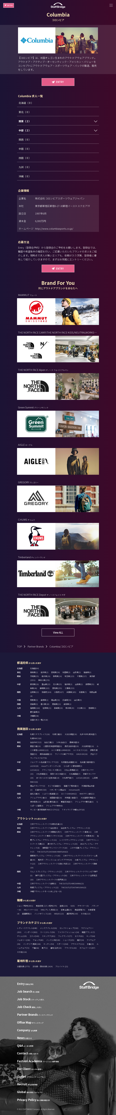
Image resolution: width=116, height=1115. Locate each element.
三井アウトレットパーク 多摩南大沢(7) (46, 832)
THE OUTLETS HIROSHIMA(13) (71, 883)
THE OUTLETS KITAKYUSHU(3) (73, 887)
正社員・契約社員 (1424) (43, 966)
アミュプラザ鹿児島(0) (84, 801)
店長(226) (64, 905)
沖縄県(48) (34, 715)
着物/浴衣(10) (56, 948)
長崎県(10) (58, 708)
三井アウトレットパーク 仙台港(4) (44, 828)
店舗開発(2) (27, 913)
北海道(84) (34, 668)
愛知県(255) (57, 688)
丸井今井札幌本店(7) (88, 734)
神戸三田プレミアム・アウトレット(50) (51, 875)
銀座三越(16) (35, 746)
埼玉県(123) (69, 676)
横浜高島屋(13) (46, 754)
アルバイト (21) (61, 966)
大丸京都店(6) (42, 774)
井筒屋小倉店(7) (71, 797)
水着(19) (90, 944)
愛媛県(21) (56, 704)
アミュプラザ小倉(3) (38, 797)
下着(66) (35, 948)
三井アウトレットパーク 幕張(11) (77, 832)
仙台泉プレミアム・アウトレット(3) (75, 828)
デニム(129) (22, 936)
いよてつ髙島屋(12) (50, 793)
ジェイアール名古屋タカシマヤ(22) (44, 762)
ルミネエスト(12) (80, 750)
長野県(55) (90, 684)
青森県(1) (34, 672)
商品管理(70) (80, 909)
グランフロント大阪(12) (51, 770)
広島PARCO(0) (41, 789)
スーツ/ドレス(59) (47, 932)
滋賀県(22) (34, 692)
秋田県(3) (66, 672)
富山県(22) (46, 684)
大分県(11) (81, 708)
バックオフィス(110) (42, 913)
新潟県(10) (34, 684)
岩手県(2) (44, 672)
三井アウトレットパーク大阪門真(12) (51, 879)
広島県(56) (67, 700)
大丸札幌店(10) (71, 734)
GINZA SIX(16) (81, 754)
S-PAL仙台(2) (62, 742)
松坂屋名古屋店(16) (69, 762)
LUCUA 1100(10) (82, 777)
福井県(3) (68, 684)
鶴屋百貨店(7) (66, 801)
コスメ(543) (34, 936)
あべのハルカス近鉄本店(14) (47, 777)
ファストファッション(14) (68, 932)
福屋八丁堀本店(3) (71, 785)
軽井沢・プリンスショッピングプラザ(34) (55, 859)
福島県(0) (87, 672)
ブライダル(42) (70, 948)
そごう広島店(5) (54, 785)
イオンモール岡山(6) (57, 789)
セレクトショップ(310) (69, 928)
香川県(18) (45, 704)
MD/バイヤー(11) (31, 909)
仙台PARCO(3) (35, 742)
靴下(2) (45, 948)
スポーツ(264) (62, 944)
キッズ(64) (90, 936)
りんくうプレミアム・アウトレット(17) (46, 871)
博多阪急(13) (35, 801)
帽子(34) (80, 940)
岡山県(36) (55, 700)
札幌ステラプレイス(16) (40, 734)
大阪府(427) (59, 692)
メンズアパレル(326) (48, 928)
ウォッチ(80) (38, 940)
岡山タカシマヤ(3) (37, 785)
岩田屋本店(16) (56, 797)
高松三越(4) (35, 793)
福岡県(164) (35, 708)
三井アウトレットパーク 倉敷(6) (43, 883)
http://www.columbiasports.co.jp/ (54, 228)
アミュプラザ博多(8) (54, 805)
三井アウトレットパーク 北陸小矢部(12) (54, 863)
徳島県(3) (34, 704)
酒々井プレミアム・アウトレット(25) (62, 843)
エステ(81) (79, 936)
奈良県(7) (83, 692)
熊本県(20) (70, 708)
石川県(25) (57, 684)
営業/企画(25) (66, 909)
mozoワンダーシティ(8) (51, 766)
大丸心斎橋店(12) (71, 770)
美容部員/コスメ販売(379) (46, 905)
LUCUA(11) (34, 770)
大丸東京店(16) (88, 746)
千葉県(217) (82, 676)
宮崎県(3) (92, 708)
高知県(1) (67, 704)
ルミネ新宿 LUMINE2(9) (60, 750)
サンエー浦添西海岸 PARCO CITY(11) (44, 809)
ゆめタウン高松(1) (86, 793)
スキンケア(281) (48, 936)
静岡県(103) (44, 688)
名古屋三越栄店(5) (87, 762)
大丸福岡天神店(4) (88, 797)
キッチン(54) (48, 944)
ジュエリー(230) (23, 940)
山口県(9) (78, 700)
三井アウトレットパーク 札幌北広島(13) (46, 824)
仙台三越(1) (49, 742)
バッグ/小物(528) (53, 940)
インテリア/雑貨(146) (32, 944)
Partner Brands (36, 646)
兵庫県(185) (71, 692)
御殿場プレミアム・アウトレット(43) (45, 855)
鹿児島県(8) (35, 712)
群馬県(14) (57, 676)
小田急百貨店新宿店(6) (52, 746)
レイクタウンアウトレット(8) (71, 840)
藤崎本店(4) (74, 742)
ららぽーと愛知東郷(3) (73, 766)
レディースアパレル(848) (27, 928)
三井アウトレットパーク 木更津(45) (79, 835)
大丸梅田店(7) (74, 774)
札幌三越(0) (57, 734)
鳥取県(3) (34, 700)
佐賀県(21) (47, 708)
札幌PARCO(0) (35, 738)
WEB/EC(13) (59, 913)
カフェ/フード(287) (87, 948)
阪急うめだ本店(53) (58, 774)
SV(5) (72, 905)
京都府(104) (46, 692)
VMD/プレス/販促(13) (49, 909)
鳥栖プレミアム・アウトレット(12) (44, 887)
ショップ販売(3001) (25, 905)
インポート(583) (30, 932)
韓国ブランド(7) (88, 932)
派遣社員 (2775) (23, 966)
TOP (19, 646)
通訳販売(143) (72, 913)
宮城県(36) (55, 672)
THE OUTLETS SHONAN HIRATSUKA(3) (52, 851)
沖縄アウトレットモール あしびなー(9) (46, 891)
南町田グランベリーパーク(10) (54, 847)
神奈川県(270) (44, 680)
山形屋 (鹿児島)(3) (50, 801)
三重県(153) (69, 688)
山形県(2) (77, 672)
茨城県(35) (34, 676)
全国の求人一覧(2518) (39, 719)
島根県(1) (44, 700)
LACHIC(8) (34, 766)
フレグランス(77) (65, 936)
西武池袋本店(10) (72, 746)
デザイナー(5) (83, 905)
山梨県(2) (79, 684)
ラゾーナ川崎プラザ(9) (64, 754)
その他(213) (85, 913)
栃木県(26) (46, 676)
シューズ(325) (68, 940)
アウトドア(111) (77, 944)
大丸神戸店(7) (67, 777)
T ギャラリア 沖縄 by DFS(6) (73, 809)
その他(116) (22, 952)
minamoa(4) (74, 789)
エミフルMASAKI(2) (69, 793)
